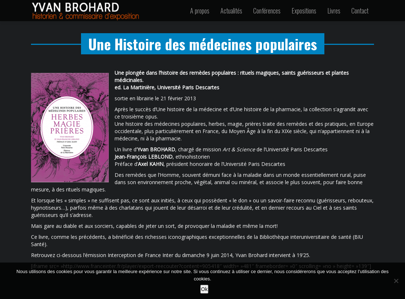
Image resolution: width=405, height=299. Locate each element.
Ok (204, 289)
